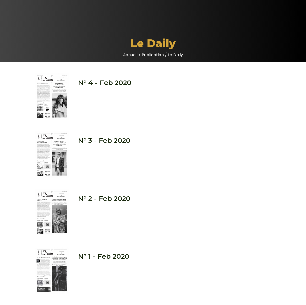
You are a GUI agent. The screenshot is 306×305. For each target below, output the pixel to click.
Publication (153, 55)
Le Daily (175, 55)
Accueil (130, 55)
